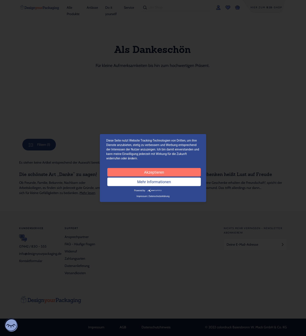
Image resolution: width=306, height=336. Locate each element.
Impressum (141, 196)
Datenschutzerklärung (159, 196)
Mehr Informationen (154, 181)
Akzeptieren (154, 172)
